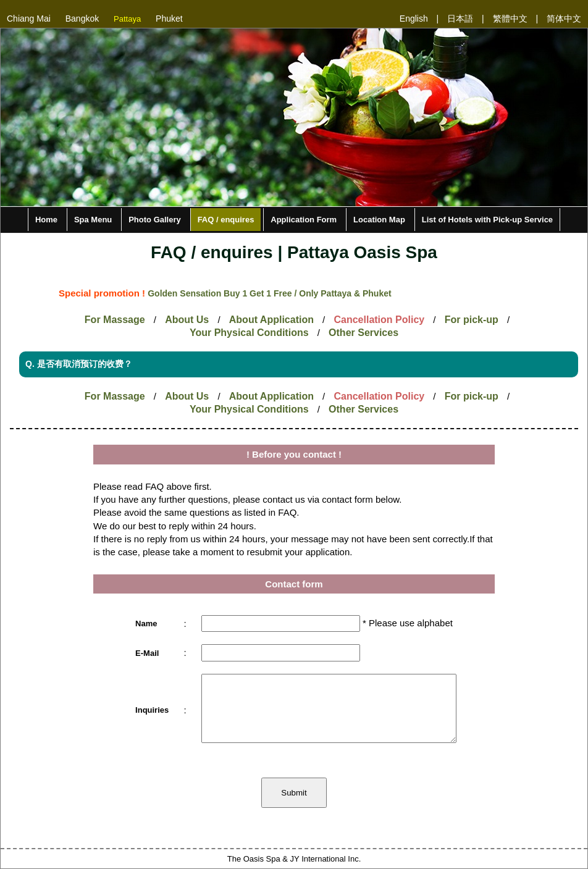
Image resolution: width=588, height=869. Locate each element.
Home (46, 219)
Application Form (304, 219)
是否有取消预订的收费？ (86, 364)
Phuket (169, 18)
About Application (271, 319)
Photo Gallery (154, 219)
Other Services (363, 332)
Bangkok (82, 18)
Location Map (379, 219)
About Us (187, 319)
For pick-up (471, 319)
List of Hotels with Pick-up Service (487, 219)
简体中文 (564, 18)
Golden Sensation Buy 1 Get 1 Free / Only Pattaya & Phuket (269, 293)
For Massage (115, 319)
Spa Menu (93, 219)
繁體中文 (510, 18)
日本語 (460, 18)
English (414, 18)
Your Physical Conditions (249, 332)
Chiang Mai (29, 18)
